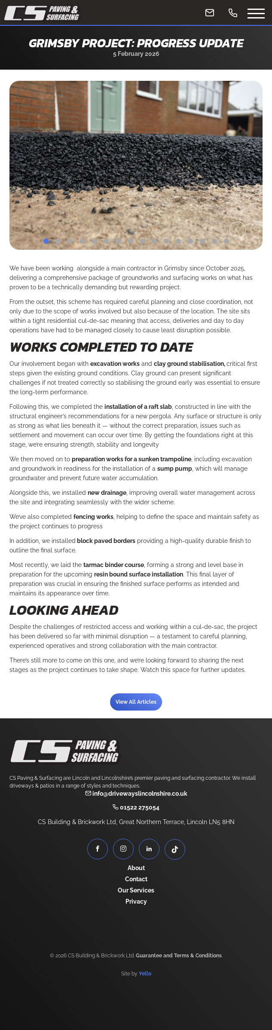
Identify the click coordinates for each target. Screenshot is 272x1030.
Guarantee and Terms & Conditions (179, 956)
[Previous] (237, 230)
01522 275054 (136, 807)
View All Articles (136, 702)
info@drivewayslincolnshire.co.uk (136, 793)
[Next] (259, 230)
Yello (145, 974)
